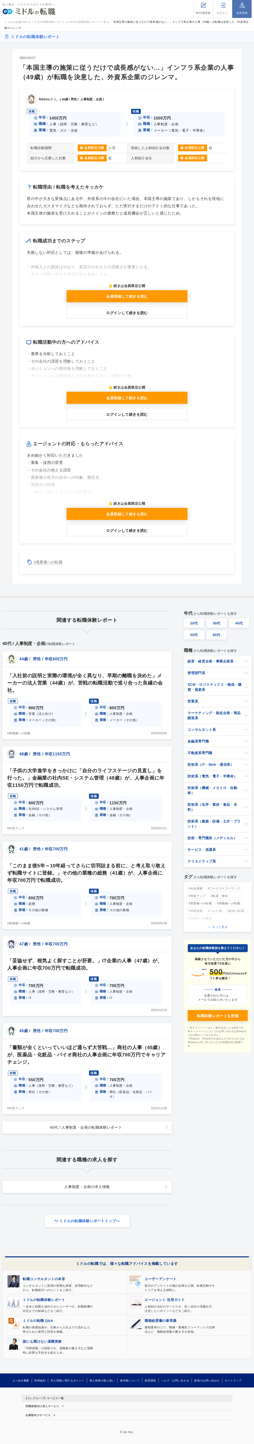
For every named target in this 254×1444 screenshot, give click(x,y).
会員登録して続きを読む (127, 296)
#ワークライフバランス (224, 888)
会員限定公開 (94, 148)
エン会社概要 (20, 1380)
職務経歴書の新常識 (161, 1321)
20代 (194, 623)
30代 (216, 623)
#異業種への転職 (48, 562)
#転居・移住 (219, 896)
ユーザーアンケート (161, 1279)
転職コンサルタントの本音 (44, 1279)
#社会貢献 (195, 888)
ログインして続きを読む (127, 313)
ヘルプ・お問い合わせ (175, 1380)
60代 (216, 635)
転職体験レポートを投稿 (218, 1016)
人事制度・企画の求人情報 (87, 1187)
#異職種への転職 (18, 733)
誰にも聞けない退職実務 (42, 1341)
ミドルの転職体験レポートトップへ (89, 1221)
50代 (194, 635)
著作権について (130, 1380)
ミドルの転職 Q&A (38, 1321)
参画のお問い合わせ (207, 1380)
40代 (239, 623)
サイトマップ (233, 1380)
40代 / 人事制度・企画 (86, 1127)
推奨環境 (150, 1380)
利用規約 (40, 1380)
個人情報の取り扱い (102, 1380)
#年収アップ (15, 828)
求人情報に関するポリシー (67, 1380)
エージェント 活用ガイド (165, 1300)
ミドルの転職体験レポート (35, 37)
